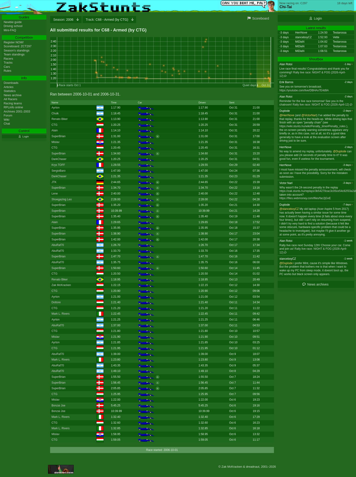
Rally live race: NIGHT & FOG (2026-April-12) (321, 104)
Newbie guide (13, 22)
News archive (13, 95)
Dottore (56, 302)
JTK (54, 182)
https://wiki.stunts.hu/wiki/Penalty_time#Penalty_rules (313, 126)
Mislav (55, 142)
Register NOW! (14, 42)
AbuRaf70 (58, 245)
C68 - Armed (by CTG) (107, 19)
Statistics (10, 91)
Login (318, 18)
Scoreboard (260, 18)
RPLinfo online (13, 107)
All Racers (10, 99)
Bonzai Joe (58, 405)
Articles (9, 87)
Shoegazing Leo (62, 199)
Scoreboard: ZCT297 (18, 46)
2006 (63, 19)
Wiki (6, 119)
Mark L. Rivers (60, 313)
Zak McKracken (61, 285)
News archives (317, 284)
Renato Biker (60, 119)
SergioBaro (59, 170)
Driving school (13, 26)
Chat (7, 123)
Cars (7, 66)
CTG (54, 124)
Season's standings (17, 50)
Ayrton (55, 107)
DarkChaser (59, 159)
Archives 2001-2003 (17, 111)
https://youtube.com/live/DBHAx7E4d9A (304, 90)
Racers (8, 58)
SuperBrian (59, 136)
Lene (55, 193)
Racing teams (13, 103)
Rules (7, 70)
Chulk (55, 113)
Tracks (8, 62)
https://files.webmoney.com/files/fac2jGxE (305, 198)
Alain (55, 130)
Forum (8, 115)
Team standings (14, 54)
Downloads (11, 83)
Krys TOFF (58, 165)
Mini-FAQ (10, 30)
